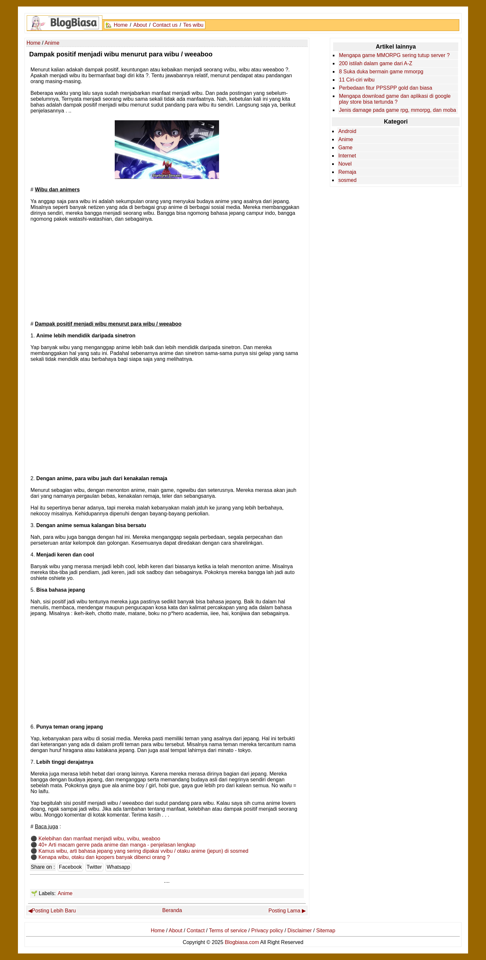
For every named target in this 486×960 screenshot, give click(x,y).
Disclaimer (299, 930)
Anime (65, 893)
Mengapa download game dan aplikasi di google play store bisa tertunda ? (394, 99)
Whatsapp (118, 867)
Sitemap (325, 930)
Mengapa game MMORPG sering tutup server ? (394, 55)
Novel (345, 164)
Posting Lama (284, 910)
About (140, 25)
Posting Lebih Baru (54, 910)
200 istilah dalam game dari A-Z (375, 63)
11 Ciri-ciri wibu (357, 79)
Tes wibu (193, 25)
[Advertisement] (167, 271)
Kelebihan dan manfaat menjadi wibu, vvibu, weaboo (99, 838)
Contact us (165, 25)
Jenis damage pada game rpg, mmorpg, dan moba (397, 110)
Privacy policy (267, 930)
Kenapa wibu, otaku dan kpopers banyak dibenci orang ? (104, 857)
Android (347, 131)
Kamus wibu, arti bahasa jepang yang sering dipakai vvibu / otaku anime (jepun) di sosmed (143, 851)
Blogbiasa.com (242, 942)
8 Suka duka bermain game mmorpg (381, 71)
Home (121, 25)
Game (345, 147)
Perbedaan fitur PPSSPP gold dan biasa (385, 88)
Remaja (347, 172)
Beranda (172, 910)
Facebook (70, 867)
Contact (196, 930)
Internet (347, 155)
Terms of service (228, 930)
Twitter (94, 867)
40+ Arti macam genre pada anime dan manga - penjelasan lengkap (117, 845)
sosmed (347, 180)
